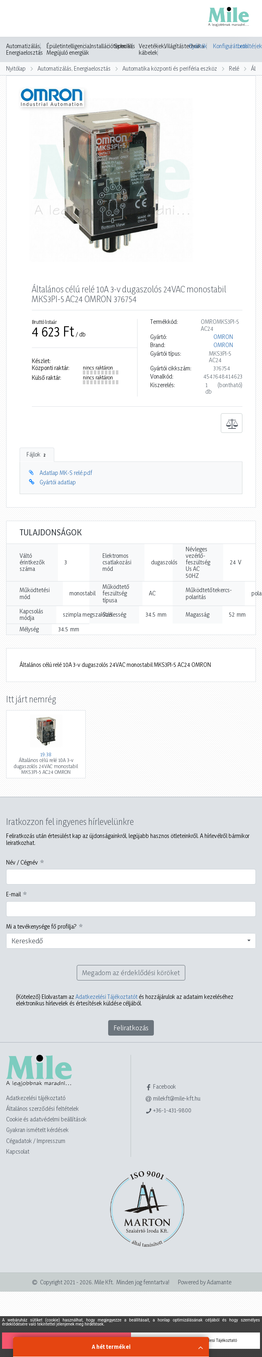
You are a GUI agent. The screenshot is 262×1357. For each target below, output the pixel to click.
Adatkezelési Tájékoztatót (106, 996)
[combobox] (131, 941)
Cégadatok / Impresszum (35, 1140)
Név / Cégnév (22, 862)
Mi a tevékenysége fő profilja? (41, 926)
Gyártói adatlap (58, 482)
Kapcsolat (17, 1151)
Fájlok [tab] (37, 454)
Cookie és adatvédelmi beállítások (46, 1119)
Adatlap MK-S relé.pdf (66, 472)
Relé (234, 68)
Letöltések (247, 45)
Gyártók (198, 45)
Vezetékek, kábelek (152, 49)
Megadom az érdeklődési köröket (131, 972)
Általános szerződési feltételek (42, 1108)
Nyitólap (16, 68)
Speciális (124, 46)
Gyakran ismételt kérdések (37, 1129)
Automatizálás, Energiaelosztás (24, 49)
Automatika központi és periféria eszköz (169, 68)
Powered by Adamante (204, 1282)
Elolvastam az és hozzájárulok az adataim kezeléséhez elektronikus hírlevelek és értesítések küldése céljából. (124, 1000)
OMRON (223, 337)
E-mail (13, 894)
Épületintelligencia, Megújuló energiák (69, 49)
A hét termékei (111, 1346)
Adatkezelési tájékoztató (35, 1097)
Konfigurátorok (222, 45)
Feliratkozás (131, 1027)
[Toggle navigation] (18, 19)
